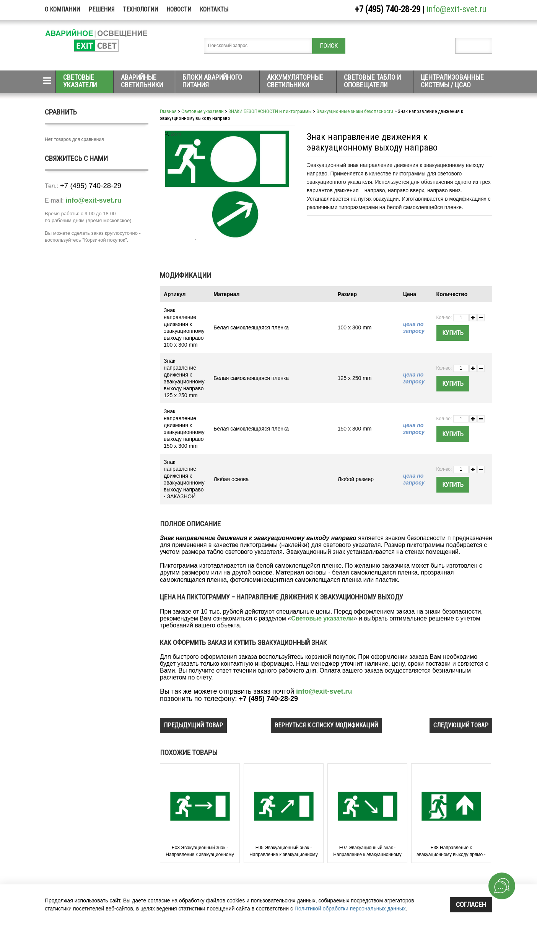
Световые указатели (80, 81)
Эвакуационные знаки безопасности (354, 111)
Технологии (140, 9)
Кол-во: (444, 317)
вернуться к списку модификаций (326, 725)
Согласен (471, 904)
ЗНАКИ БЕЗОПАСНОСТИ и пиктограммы (270, 111)
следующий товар (460, 725)
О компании (62, 9)
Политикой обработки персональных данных (350, 908)
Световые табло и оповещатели (372, 81)
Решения (101, 9)
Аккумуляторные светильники (295, 81)
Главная (168, 111)
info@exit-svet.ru (456, 9)
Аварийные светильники (142, 81)
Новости (178, 9)
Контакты (214, 9)
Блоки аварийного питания (212, 81)
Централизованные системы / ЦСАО (452, 81)
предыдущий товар (193, 725)
